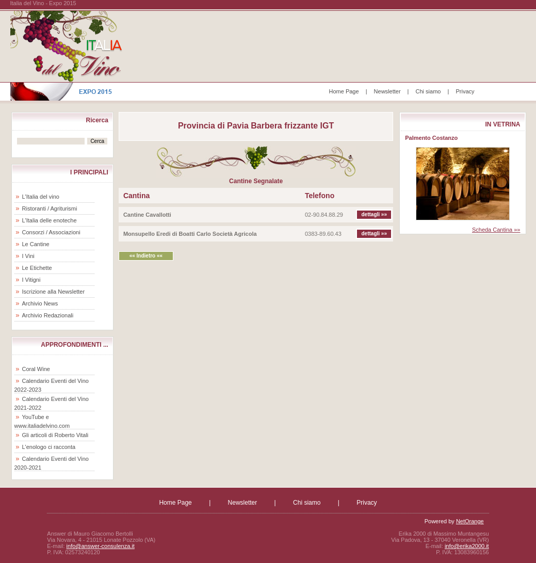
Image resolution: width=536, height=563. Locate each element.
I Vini (28, 256)
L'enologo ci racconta (49, 447)
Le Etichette (37, 268)
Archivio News (40, 303)
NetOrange (470, 521)
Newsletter (387, 91)
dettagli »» (374, 214)
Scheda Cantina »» (496, 230)
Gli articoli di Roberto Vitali (55, 435)
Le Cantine (36, 244)
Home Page (344, 91)
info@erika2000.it (467, 546)
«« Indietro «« (146, 256)
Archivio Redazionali (48, 315)
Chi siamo (428, 91)
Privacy (465, 91)
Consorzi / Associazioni (51, 232)
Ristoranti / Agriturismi (49, 208)
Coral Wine (36, 369)
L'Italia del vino (40, 197)
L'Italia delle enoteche (49, 220)
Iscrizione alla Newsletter (53, 291)
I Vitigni (31, 280)
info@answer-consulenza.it (101, 546)
